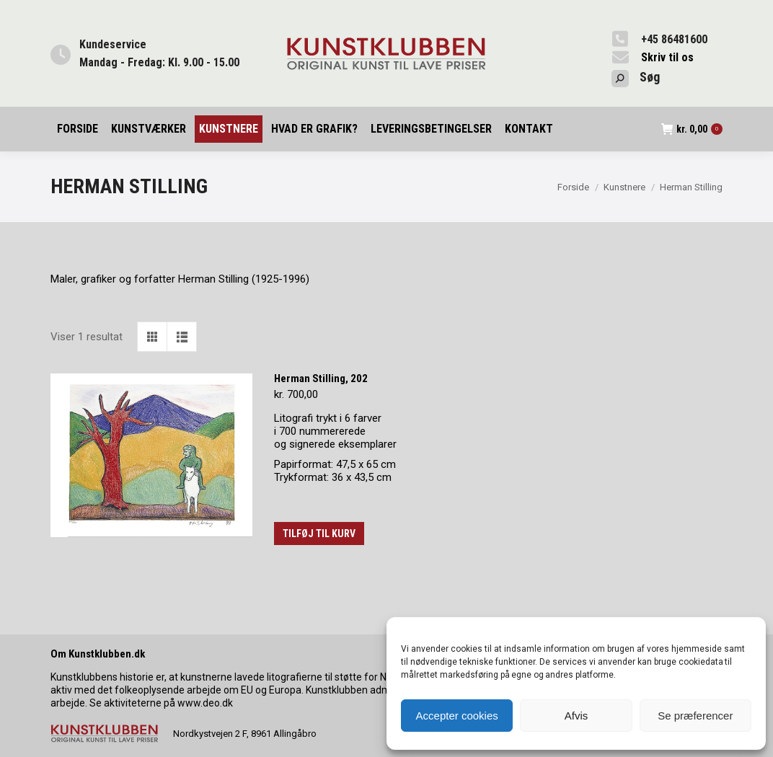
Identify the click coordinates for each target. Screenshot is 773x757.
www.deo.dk (205, 703)
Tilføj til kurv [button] (319, 533)
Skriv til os (667, 57)
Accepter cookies (457, 715)
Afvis (576, 715)
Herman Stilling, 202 (321, 378)
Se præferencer (695, 715)
